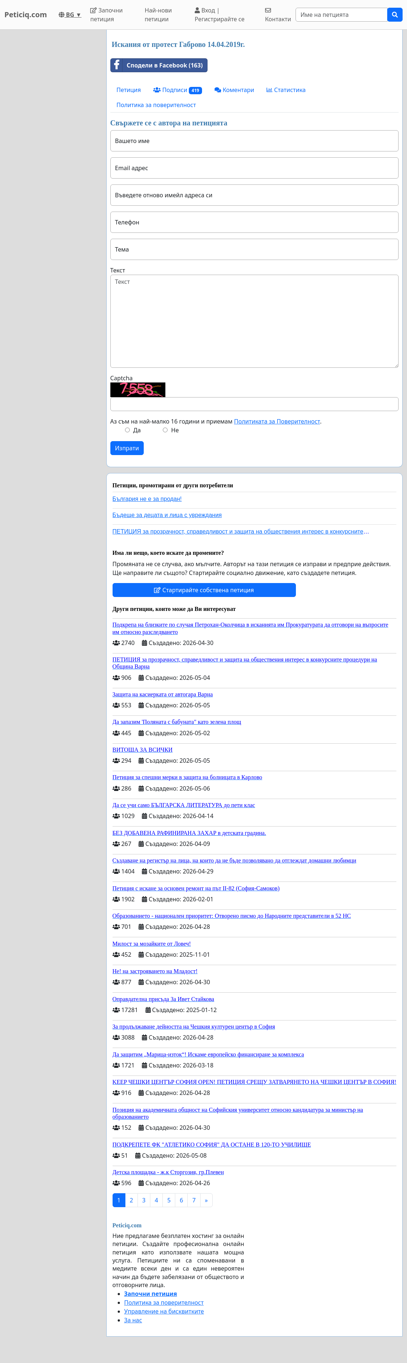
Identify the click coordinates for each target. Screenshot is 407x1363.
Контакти (278, 15)
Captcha (121, 378)
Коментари (234, 90)
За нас (133, 1320)
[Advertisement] (51, 140)
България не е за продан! (147, 499)
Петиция (129, 90)
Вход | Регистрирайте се (220, 14)
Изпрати (127, 448)
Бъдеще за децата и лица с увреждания (167, 515)
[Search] (342, 15)
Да (137, 430)
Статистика (286, 90)
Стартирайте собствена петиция (204, 590)
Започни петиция (106, 14)
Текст (117, 270)
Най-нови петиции (158, 14)
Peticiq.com (25, 14)
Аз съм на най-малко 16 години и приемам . (216, 421)
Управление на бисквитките (164, 1311)
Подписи (177, 90)
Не (175, 430)
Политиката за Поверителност (277, 421)
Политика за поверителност (156, 105)
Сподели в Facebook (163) (157, 65)
